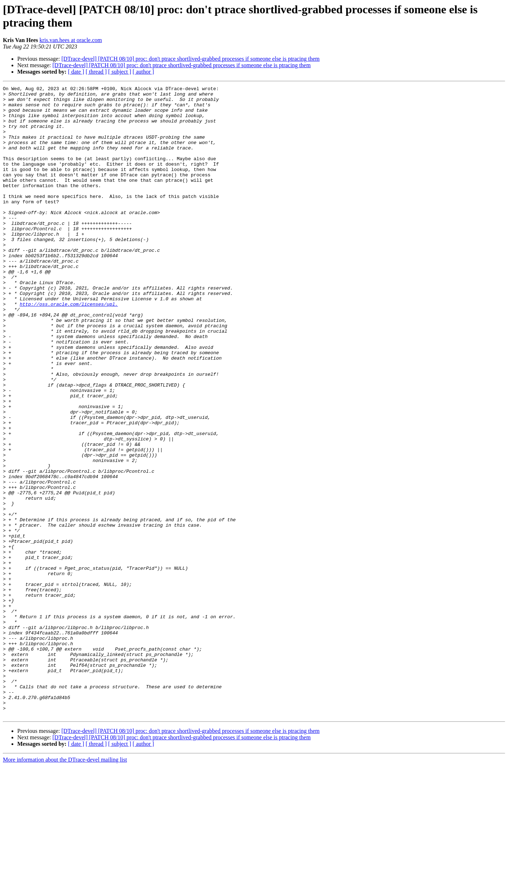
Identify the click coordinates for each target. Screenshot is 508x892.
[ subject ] (119, 72)
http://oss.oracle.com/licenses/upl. (69, 348)
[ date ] (76, 72)
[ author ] (143, 72)
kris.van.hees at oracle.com (71, 40)
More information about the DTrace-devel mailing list (65, 886)
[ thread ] (96, 72)
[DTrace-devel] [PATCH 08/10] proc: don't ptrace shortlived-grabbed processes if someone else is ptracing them (190, 59)
